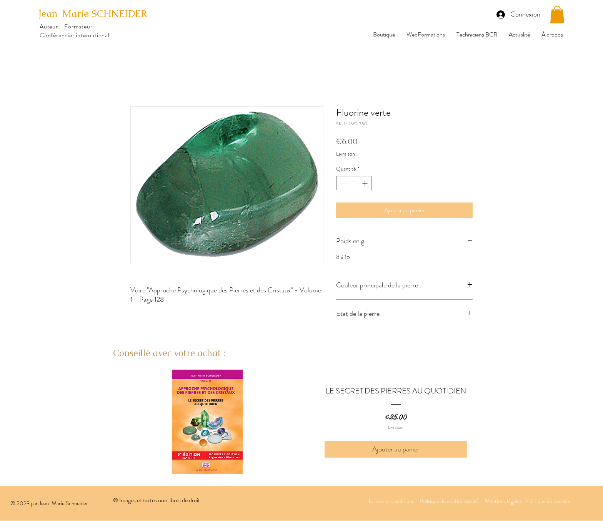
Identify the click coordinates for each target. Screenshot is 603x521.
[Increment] (365, 183)
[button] (557, 14)
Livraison (345, 154)
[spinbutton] (354, 183)
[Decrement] (342, 183)
